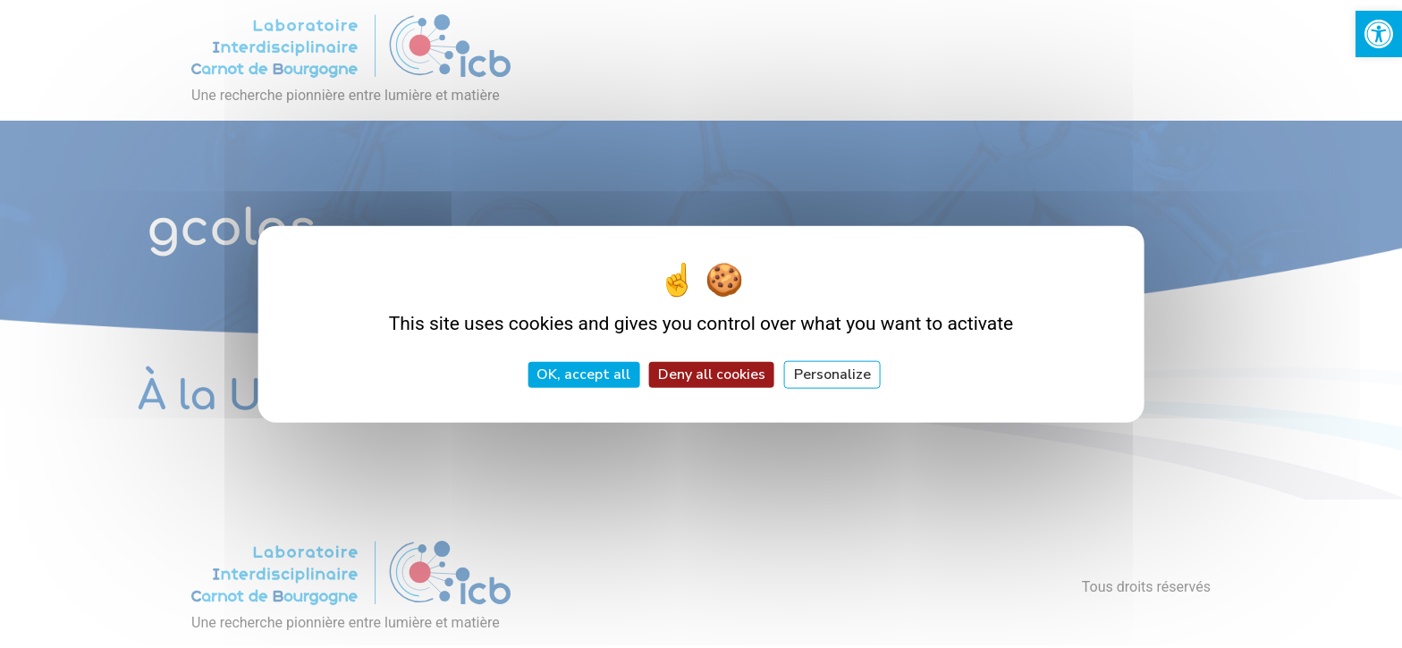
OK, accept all (583, 374)
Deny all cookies (711, 374)
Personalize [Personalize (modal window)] (832, 374)
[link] (1379, 34)
